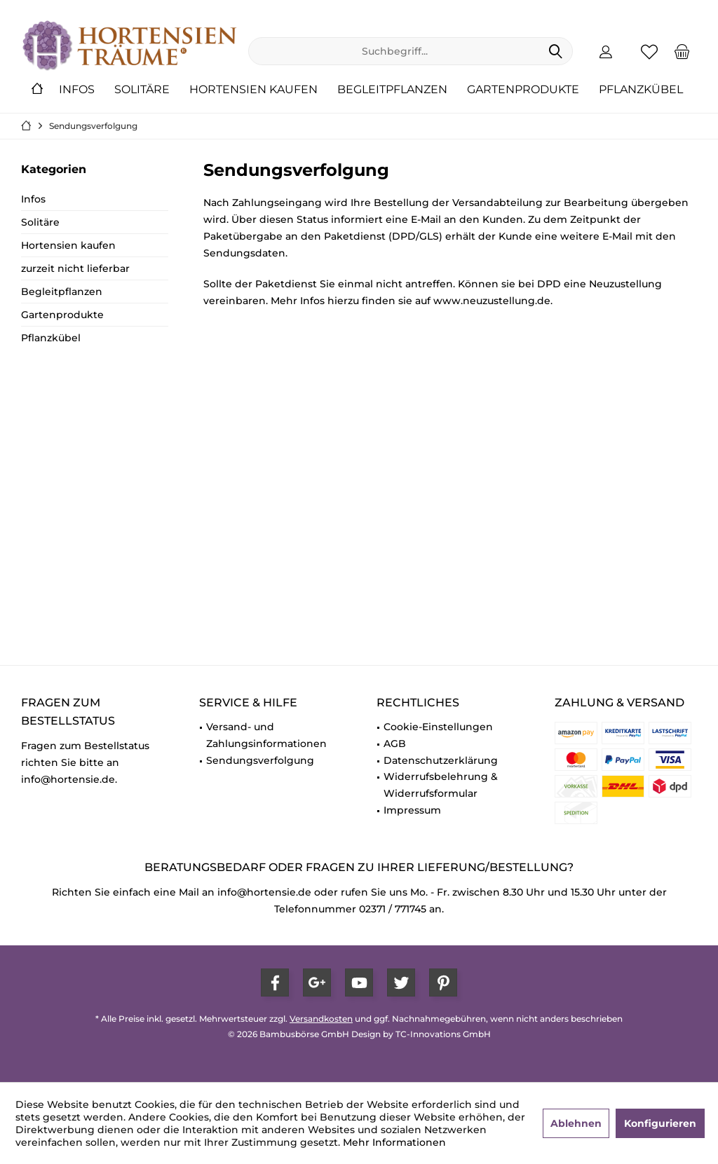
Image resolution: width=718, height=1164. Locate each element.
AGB (395, 743)
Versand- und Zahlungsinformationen (266, 735)
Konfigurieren (660, 1123)
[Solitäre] (142, 90)
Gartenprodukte (62, 314)
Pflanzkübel (51, 337)
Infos (33, 199)
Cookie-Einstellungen (438, 726)
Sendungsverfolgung (260, 760)
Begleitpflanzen (61, 291)
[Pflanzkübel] (641, 90)
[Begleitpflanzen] (392, 90)
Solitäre (40, 222)
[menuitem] (682, 51)
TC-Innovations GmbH (443, 1034)
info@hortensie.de (264, 892)
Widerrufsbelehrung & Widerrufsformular (441, 785)
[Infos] (76, 90)
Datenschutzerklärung (441, 760)
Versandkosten (321, 1018)
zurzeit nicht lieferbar (75, 268)
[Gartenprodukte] (523, 90)
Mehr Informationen (394, 1142)
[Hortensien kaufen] (253, 90)
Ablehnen (576, 1123)
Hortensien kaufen (68, 245)
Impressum (412, 810)
